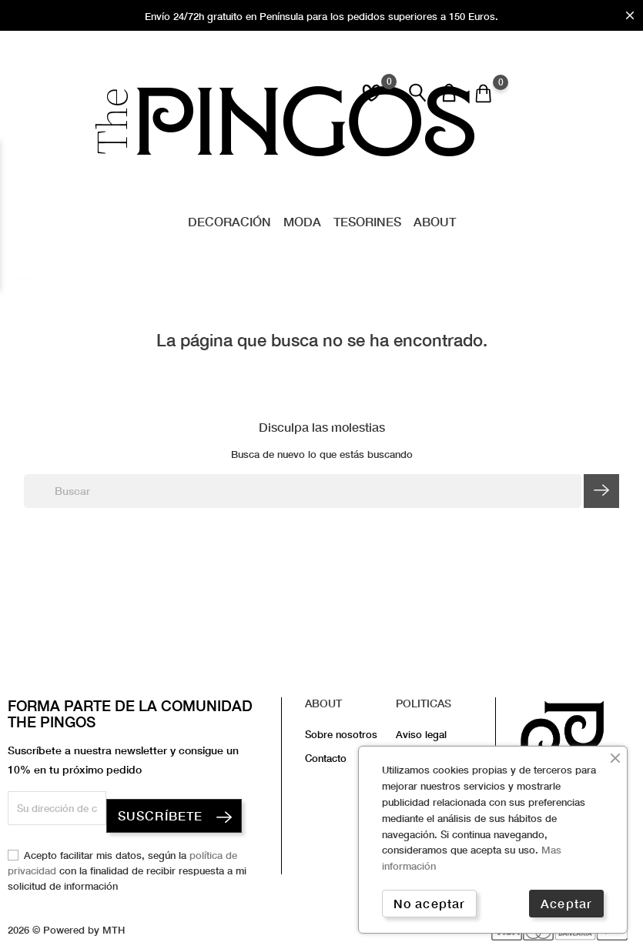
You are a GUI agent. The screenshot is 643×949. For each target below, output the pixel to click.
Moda (302, 221)
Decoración (229, 221)
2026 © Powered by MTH (66, 930)
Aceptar (566, 903)
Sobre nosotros (341, 734)
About (435, 221)
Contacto (326, 758)
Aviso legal (421, 734)
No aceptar (429, 903)
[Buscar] (302, 491)
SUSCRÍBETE (160, 815)
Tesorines (367, 221)
